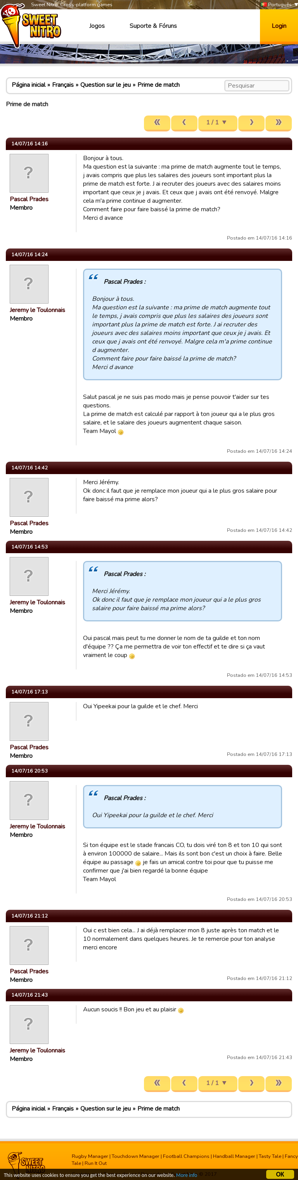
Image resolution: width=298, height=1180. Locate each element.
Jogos (97, 26)
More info (186, 1176)
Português (276, 5)
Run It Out (96, 1163)
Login (279, 26)
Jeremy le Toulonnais (37, 310)
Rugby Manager (90, 1156)
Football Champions (186, 1156)
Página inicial (28, 85)
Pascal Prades (29, 199)
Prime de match (158, 85)
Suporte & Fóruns (153, 26)
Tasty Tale (270, 1156)
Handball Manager (234, 1156)
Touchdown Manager (135, 1156)
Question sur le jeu (105, 85)
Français (63, 85)
